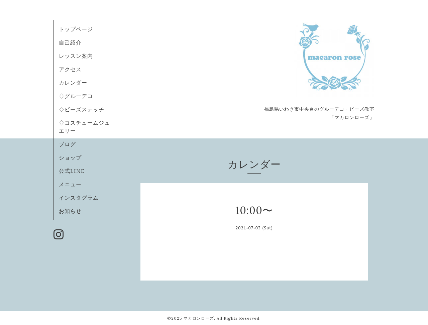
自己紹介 (70, 42)
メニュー (70, 184)
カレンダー (73, 82)
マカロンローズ (199, 318)
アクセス (70, 69)
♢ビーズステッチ (81, 109)
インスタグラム (79, 197)
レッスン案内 (76, 55)
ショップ (70, 157)
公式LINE (72, 171)
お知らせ (70, 211)
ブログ (67, 144)
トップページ (76, 29)
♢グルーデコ (76, 96)
